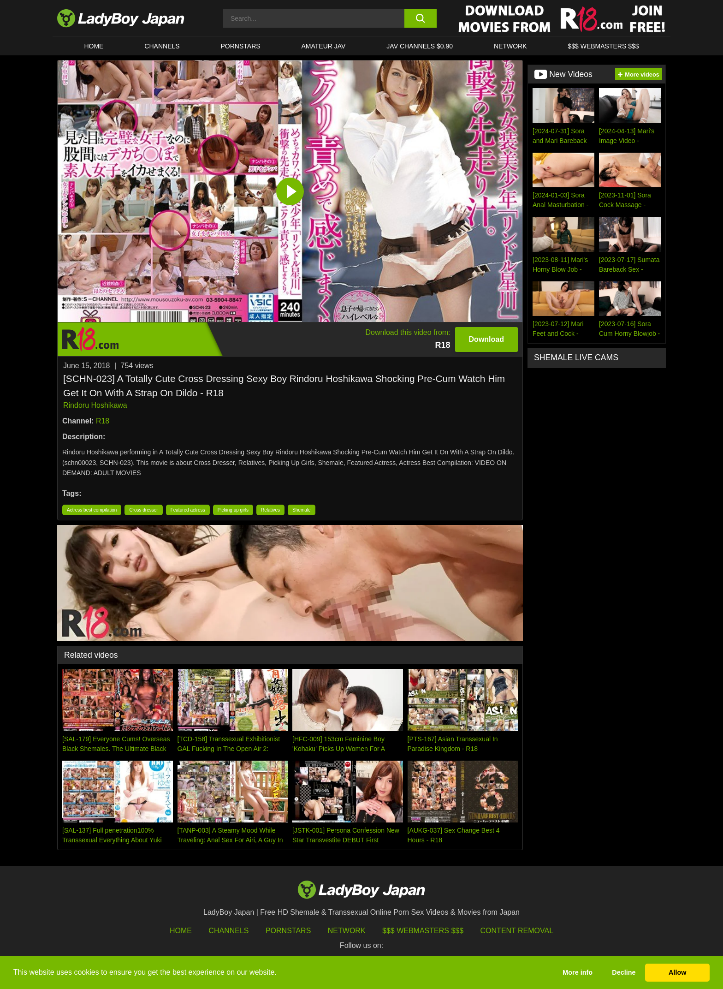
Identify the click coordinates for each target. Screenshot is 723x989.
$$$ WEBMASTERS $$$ (603, 46)
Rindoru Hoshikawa (95, 405)
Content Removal (517, 931)
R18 (102, 421)
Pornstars (241, 46)
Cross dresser (143, 509)
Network (510, 46)
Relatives (270, 509)
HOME (93, 46)
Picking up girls (233, 509)
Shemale (301, 509)
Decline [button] (623, 972)
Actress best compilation (92, 509)
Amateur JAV (324, 46)
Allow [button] (677, 972)
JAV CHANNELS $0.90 (419, 46)
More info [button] (578, 972)
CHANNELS (161, 46)
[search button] (420, 18)
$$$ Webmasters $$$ (422, 931)
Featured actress (188, 509)
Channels (228, 931)
